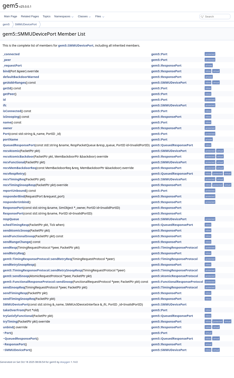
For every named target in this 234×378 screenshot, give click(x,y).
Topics (46, 16)
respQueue (11, 219)
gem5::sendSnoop (16, 276)
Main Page (10, 16)
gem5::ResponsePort (166, 65)
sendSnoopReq (14, 287)
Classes (84, 16)
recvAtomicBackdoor (18, 156)
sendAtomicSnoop (16, 230)
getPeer (9, 94)
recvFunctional (14, 162)
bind (6, 71)
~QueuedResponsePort (20, 338)
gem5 (6, 24)
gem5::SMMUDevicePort (75, 45)
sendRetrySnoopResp (18, 265)
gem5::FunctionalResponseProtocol (177, 282)
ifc (5, 105)
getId (7, 88)
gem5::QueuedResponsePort (172, 145)
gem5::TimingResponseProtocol (174, 247)
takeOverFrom (13, 310)
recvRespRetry (13, 174)
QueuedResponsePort (19, 145)
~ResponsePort (14, 344)
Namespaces (63, 16)
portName (10, 139)
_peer (7, 60)
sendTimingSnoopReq (19, 299)
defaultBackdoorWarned (21, 77)
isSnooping (11, 117)
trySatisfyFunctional (18, 316)
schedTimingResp (16, 225)
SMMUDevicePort (26, 24)
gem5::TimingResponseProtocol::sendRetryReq (37, 259)
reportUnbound (14, 191)
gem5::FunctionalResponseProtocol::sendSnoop (38, 282)
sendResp (10, 247)
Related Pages (30, 16)
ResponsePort (13, 208)
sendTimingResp (15, 293)
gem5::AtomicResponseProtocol (174, 276)
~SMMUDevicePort (16, 350)
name (7, 122)
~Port (7, 333)
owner (7, 128)
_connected (11, 54)
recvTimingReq (14, 179)
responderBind (14, 196)
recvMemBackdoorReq (19, 168)
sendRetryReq (13, 253)
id (4, 100)
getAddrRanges (14, 82)
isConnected (12, 111)
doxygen (65, 361)
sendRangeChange (16, 242)
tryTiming (10, 321)
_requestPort (12, 65)
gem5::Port (159, 54)
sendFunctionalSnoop (19, 236)
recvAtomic (11, 151)
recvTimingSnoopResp (19, 185)
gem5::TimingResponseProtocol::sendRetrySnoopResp (42, 270)
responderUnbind (16, 202)
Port (6, 134)
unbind (8, 327)
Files (99, 16)
